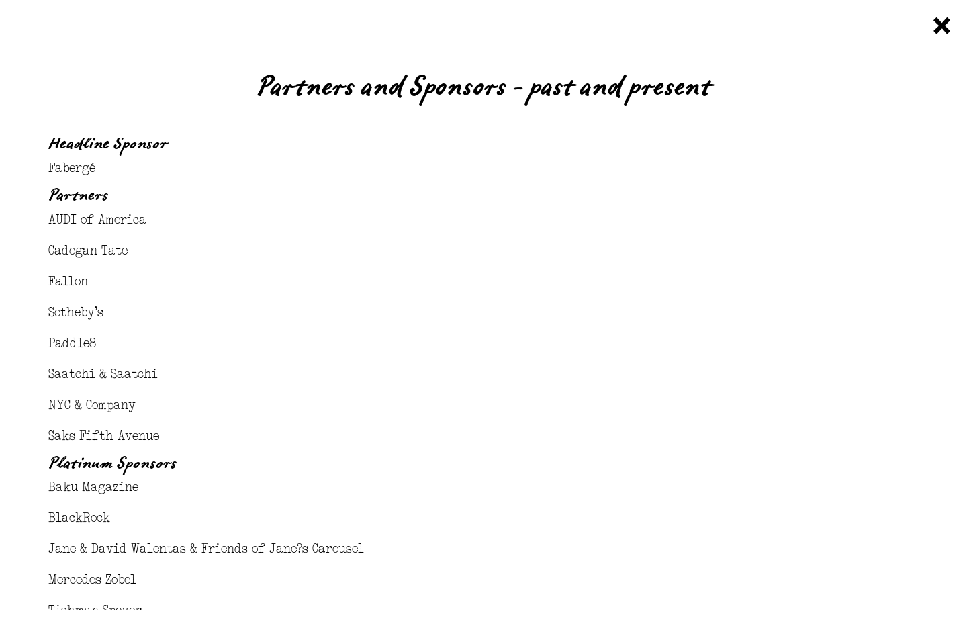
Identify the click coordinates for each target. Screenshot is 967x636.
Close (941, 25)
